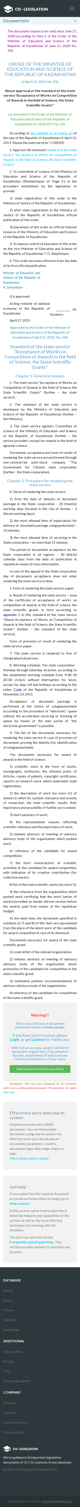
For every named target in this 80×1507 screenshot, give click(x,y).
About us (9, 1403)
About (8, 1300)
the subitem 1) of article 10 (52, 133)
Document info (16, 20)
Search (8, 1290)
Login (14, 1039)
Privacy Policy (13, 1432)
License (38, 1039)
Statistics (10, 1320)
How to (8, 1310)
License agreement (17, 1381)
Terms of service (15, 1422)
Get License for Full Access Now (40, 1069)
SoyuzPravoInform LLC (57, 1501)
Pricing (8, 1361)
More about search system (29, 1158)
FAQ (6, 1371)
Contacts (10, 1413)
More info (9, 1092)
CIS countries (13, 1352)
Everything (11, 1329)
